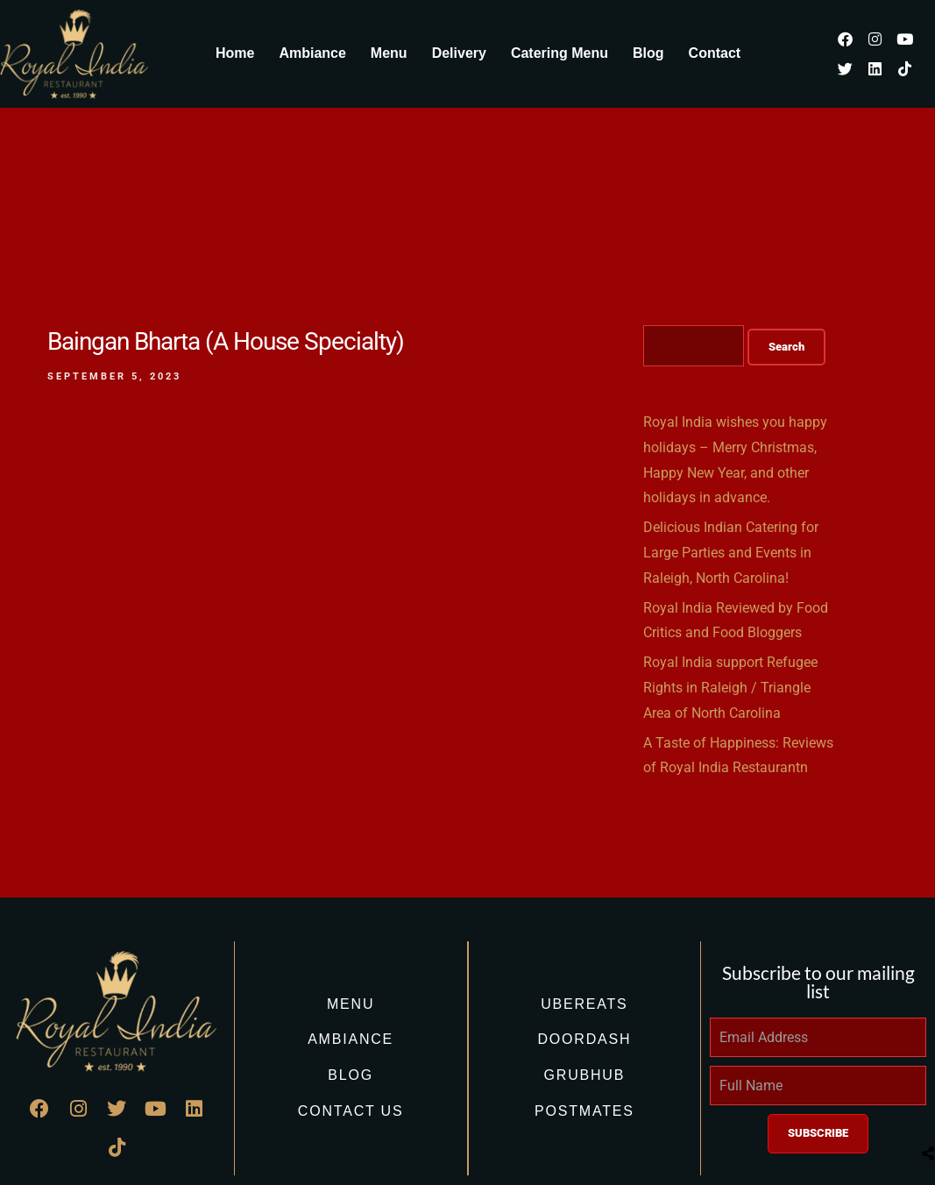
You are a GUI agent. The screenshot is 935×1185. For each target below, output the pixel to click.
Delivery (459, 53)
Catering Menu (559, 53)
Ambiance (312, 53)
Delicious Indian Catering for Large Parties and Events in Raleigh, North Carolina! (730, 552)
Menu (389, 53)
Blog (648, 53)
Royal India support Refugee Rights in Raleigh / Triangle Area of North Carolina (730, 687)
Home (235, 53)
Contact (715, 53)
